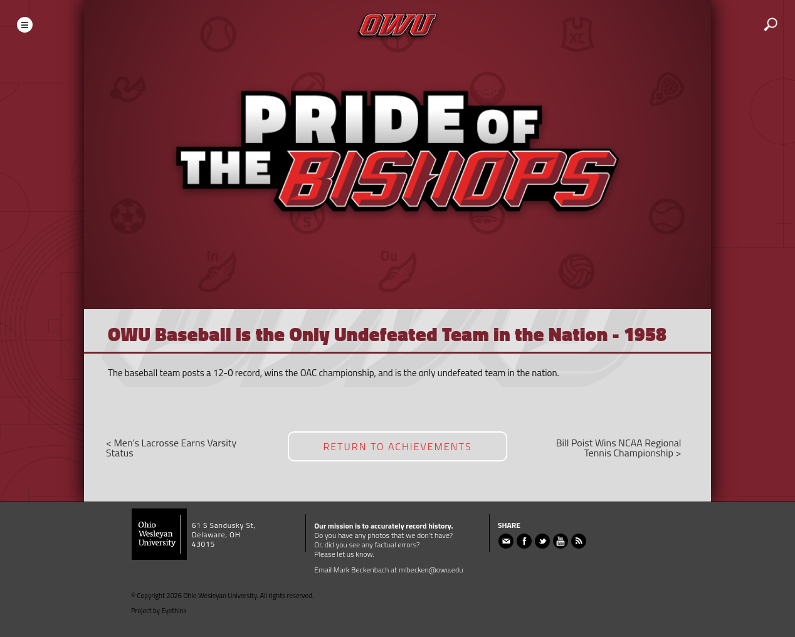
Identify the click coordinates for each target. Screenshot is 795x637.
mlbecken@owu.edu (431, 570)
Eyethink (174, 611)
